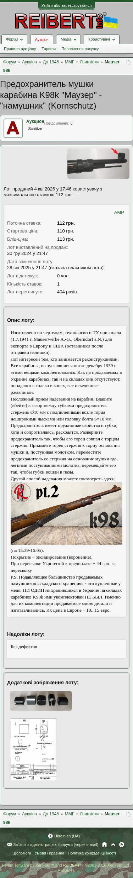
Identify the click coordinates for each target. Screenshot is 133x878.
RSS (121, 844)
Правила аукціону (20, 49)
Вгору (113, 844)
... (105, 49)
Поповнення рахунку (80, 49)
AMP (119, 212)
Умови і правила (49, 853)
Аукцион (35, 121)
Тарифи (48, 49)
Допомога (22, 853)
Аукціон (41, 39)
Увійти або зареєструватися (66, 5)
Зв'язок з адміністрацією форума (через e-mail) (56, 844)
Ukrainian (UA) (67, 836)
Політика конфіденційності (92, 853)
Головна (104, 844)
